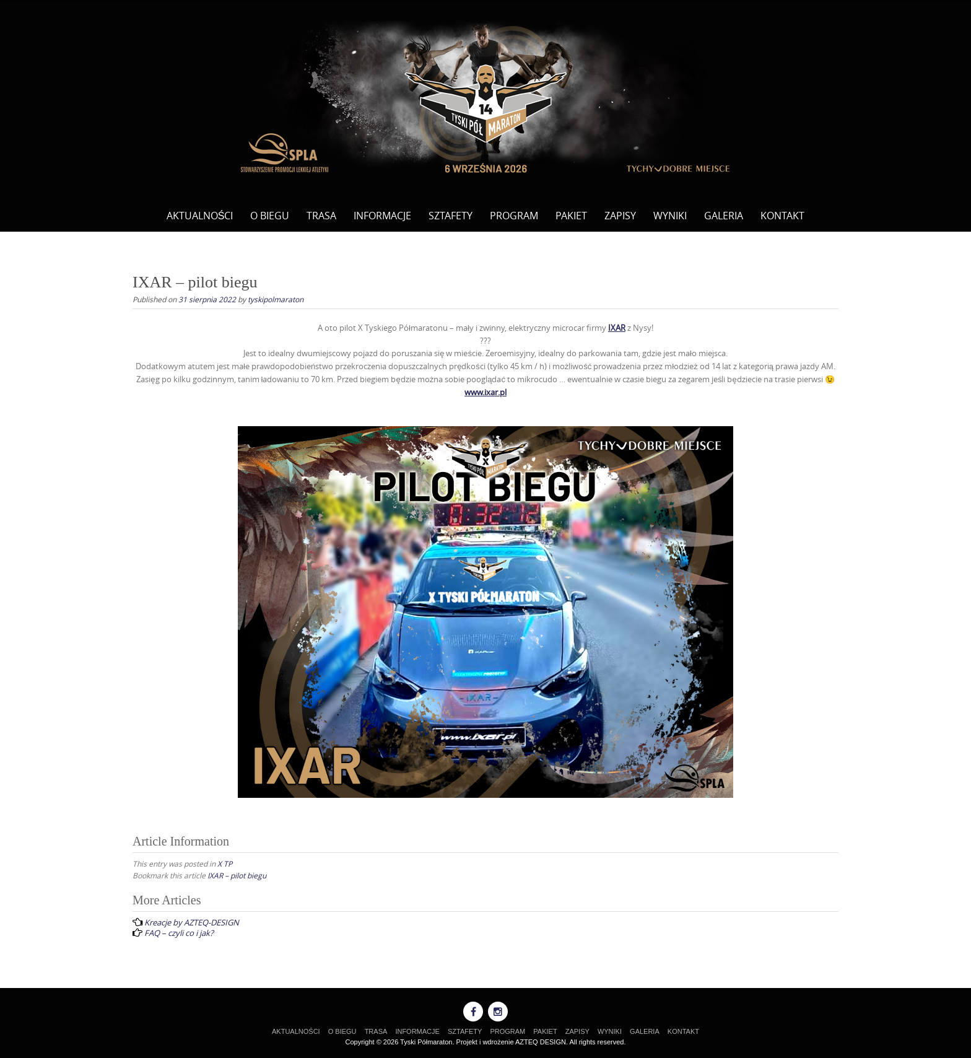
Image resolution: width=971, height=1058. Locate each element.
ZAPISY (620, 215)
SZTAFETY (450, 215)
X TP (224, 863)
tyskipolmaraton (275, 299)
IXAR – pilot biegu (236, 875)
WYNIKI (670, 215)
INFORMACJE (382, 215)
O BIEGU (269, 215)
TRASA (321, 215)
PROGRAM (514, 215)
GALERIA (723, 215)
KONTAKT (782, 215)
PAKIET (571, 215)
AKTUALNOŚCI (200, 215)
